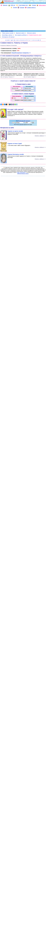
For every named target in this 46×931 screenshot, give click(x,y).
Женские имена (31, 33)
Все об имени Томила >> (7, 77)
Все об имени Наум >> (30, 77)
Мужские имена (20, 33)
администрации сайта (22, 173)
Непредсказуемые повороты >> (21, 52)
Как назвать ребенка (21, 35)
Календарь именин (7, 35)
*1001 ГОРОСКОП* (21, 172)
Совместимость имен (35, 35)
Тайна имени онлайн (7, 33)
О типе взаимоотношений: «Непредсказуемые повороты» (21, 56)
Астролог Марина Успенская (8, 45)
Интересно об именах (8, 37)
